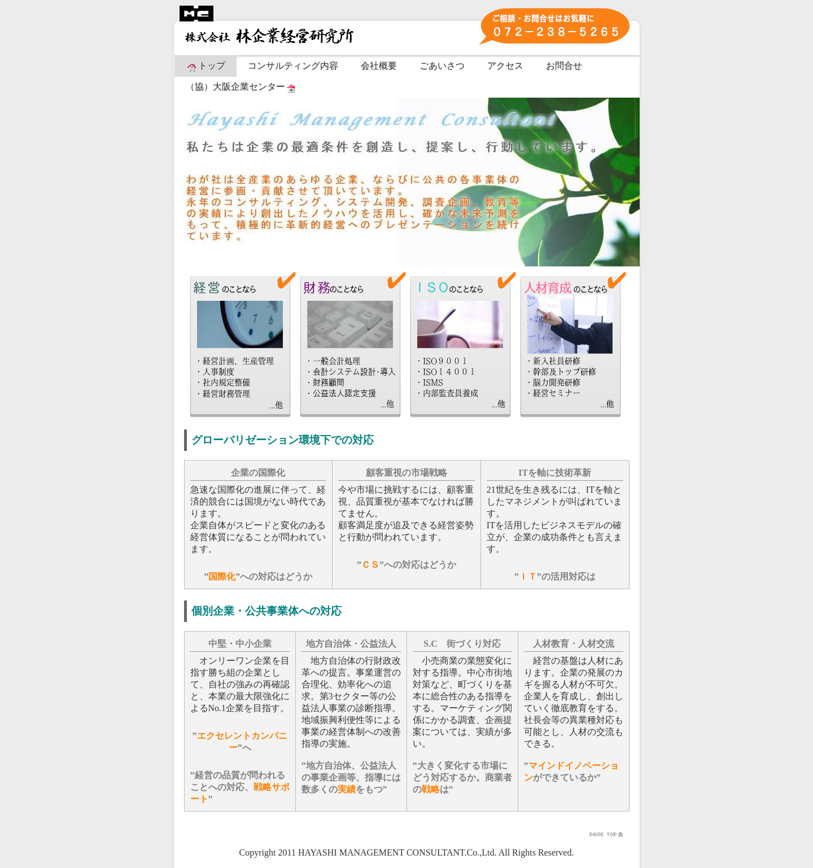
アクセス (505, 66)
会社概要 (379, 66)
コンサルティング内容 (293, 66)
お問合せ (564, 66)
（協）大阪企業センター (242, 87)
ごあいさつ (442, 66)
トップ (205, 66)
